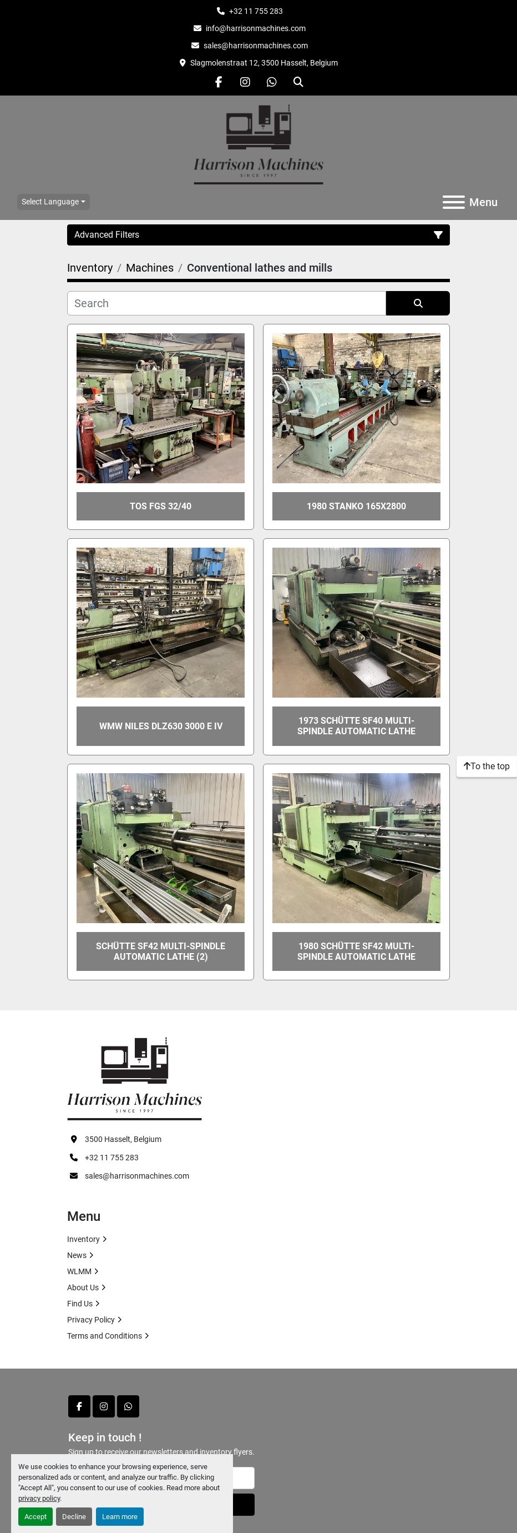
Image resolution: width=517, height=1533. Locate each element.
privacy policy (39, 1498)
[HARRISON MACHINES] (134, 1078)
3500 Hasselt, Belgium (123, 1139)
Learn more (120, 1516)
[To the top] (487, 766)
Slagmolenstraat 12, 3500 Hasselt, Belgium (264, 62)
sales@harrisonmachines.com (256, 45)
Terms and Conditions (104, 1335)
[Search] (226, 303)
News (77, 1255)
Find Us (80, 1303)
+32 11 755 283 (256, 11)
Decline (74, 1516)
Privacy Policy (91, 1319)
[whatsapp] (271, 82)
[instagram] (245, 82)
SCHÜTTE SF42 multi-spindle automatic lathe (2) (160, 951)
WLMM (79, 1271)
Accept (35, 1516)
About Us (83, 1287)
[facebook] (218, 82)
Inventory (83, 1239)
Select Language (50, 201)
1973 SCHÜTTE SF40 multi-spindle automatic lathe (356, 726)
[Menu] (454, 202)
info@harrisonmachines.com (256, 28)
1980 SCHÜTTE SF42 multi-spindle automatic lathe (356, 951)
